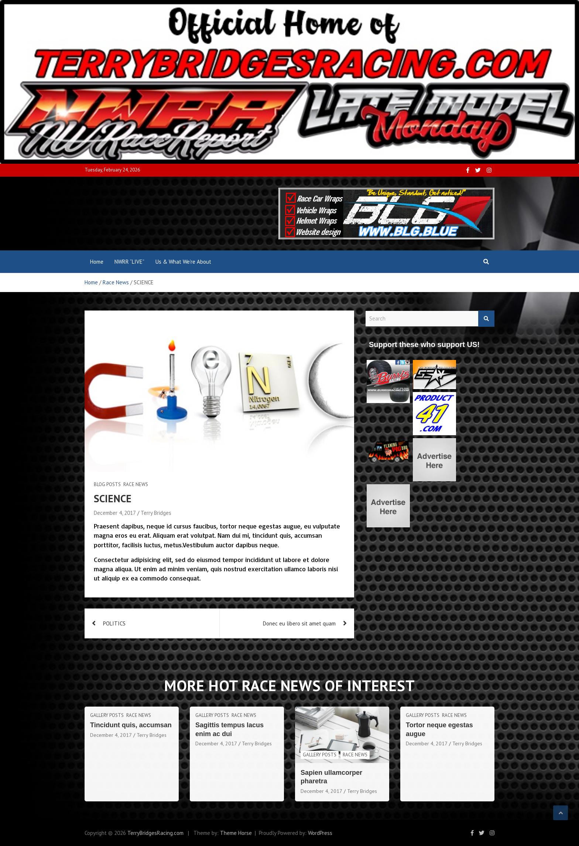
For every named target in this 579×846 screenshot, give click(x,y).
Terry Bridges (156, 512)
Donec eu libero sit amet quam (299, 623)
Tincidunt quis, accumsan (131, 725)
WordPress (320, 832)
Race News (135, 484)
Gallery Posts (107, 715)
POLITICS (114, 623)
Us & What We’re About (183, 261)
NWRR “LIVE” (129, 261)
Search (486, 319)
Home (96, 261)
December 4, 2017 (115, 512)
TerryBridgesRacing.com (155, 832)
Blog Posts (107, 484)
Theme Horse (236, 832)
